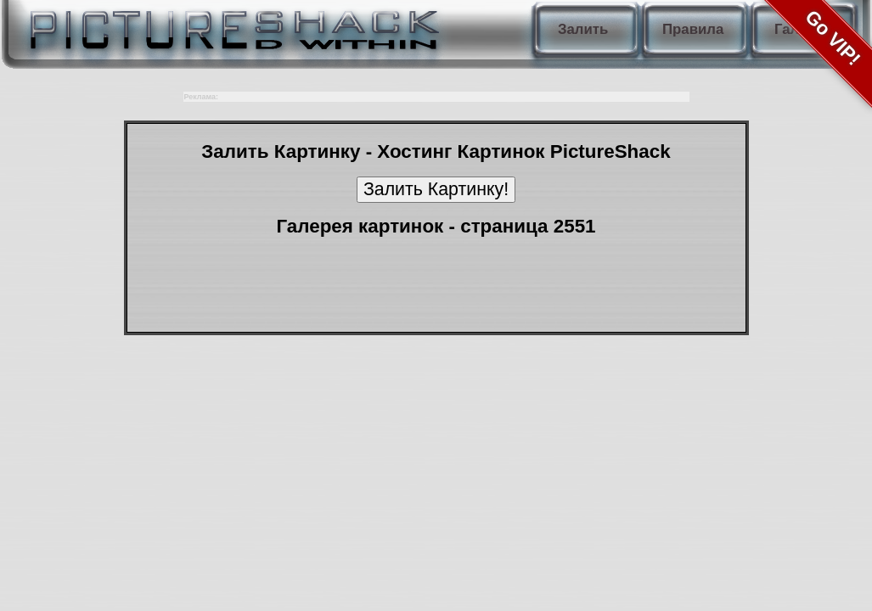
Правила (692, 29)
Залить (583, 29)
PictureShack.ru (231, 25)
